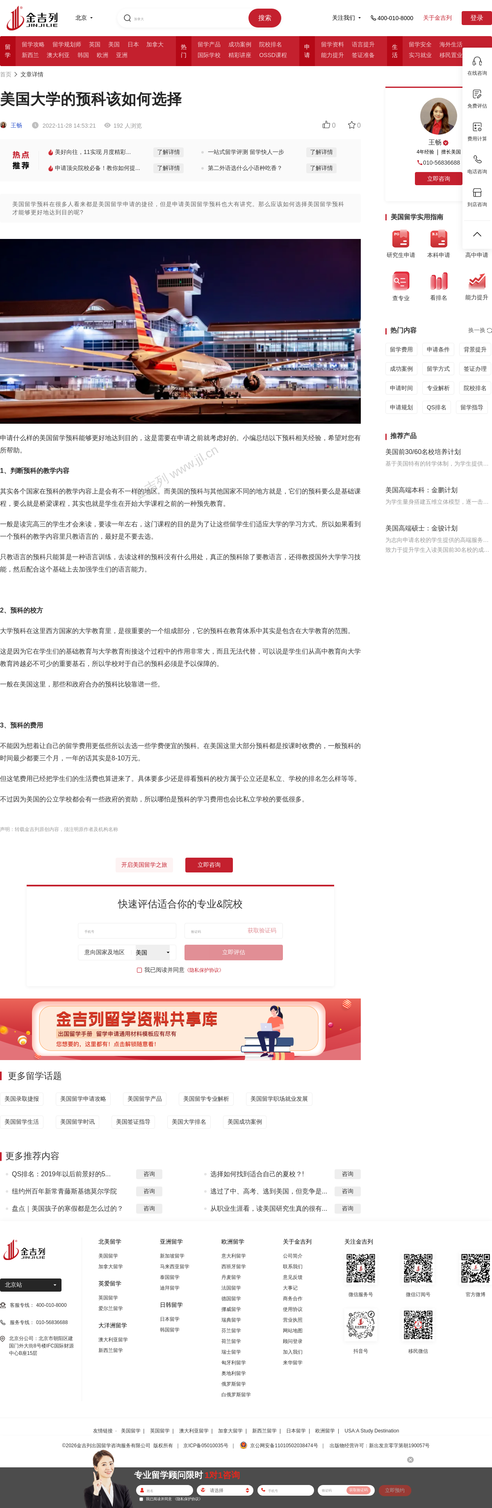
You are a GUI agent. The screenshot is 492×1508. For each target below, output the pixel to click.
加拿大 (155, 44)
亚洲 (122, 55)
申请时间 (401, 388)
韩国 (83, 55)
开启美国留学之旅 (144, 864)
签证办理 (475, 368)
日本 (133, 44)
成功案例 (239, 44)
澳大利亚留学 (113, 1340)
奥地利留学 (233, 1373)
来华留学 (293, 1363)
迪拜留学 (170, 1288)
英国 (94, 44)
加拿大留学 (110, 1266)
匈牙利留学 (233, 1363)
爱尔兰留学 (110, 1308)
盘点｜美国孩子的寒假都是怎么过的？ (67, 1208)
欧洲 (102, 55)
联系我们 (293, 1266)
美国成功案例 (245, 1121)
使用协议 (293, 1309)
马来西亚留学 (174, 1266)
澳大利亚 (58, 55)
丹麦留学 (231, 1277)
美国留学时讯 (77, 1121)
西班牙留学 (233, 1266)
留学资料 (332, 44)
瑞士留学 (231, 1352)
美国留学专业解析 (206, 1098)
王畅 (11, 125)
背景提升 (475, 349)
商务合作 (293, 1298)
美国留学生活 (22, 1121)
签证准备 (363, 55)
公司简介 (293, 1256)
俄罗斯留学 (233, 1384)
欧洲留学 (325, 1431)
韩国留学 (170, 1330)
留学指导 (471, 407)
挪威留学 (231, 1309)
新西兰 (30, 55)
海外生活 (451, 44)
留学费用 (401, 349)
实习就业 (420, 55)
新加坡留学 (172, 1256)
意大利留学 (233, 1256)
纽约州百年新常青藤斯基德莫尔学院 (64, 1191)
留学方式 (438, 368)
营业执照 (293, 1320)
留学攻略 (33, 44)
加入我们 (293, 1352)
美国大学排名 (189, 1121)
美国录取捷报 (22, 1098)
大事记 (290, 1288)
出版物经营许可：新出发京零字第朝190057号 (380, 1445)
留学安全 (420, 44)
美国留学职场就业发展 (279, 1098)
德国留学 (231, 1298)
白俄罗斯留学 (236, 1395)
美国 (114, 44)
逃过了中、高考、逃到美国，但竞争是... (268, 1191)
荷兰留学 (231, 1341)
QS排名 (436, 407)
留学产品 (209, 44)
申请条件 (438, 349)
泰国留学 (170, 1277)
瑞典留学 (231, 1320)
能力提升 (332, 55)
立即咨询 (209, 864)
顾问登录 (293, 1341)
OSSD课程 (273, 55)
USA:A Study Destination (372, 1431)
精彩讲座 (239, 55)
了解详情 (168, 152)
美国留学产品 (145, 1098)
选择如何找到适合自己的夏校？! (257, 1174)
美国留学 (108, 1256)
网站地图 (293, 1331)
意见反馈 (293, 1277)
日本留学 (170, 1319)
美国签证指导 (133, 1121)
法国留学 (231, 1288)
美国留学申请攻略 (83, 1098)
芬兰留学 (231, 1331)
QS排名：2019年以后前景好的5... (61, 1174)
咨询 (149, 1174)
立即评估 (233, 952)
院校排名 (270, 44)
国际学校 (209, 55)
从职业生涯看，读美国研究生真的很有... (268, 1208)
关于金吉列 (437, 17)
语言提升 (363, 44)
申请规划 (401, 407)
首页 (5, 74)
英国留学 (108, 1298)
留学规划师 (66, 44)
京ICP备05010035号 (205, 1445)
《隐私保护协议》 (204, 970)
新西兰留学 (110, 1350)
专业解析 (438, 388)
